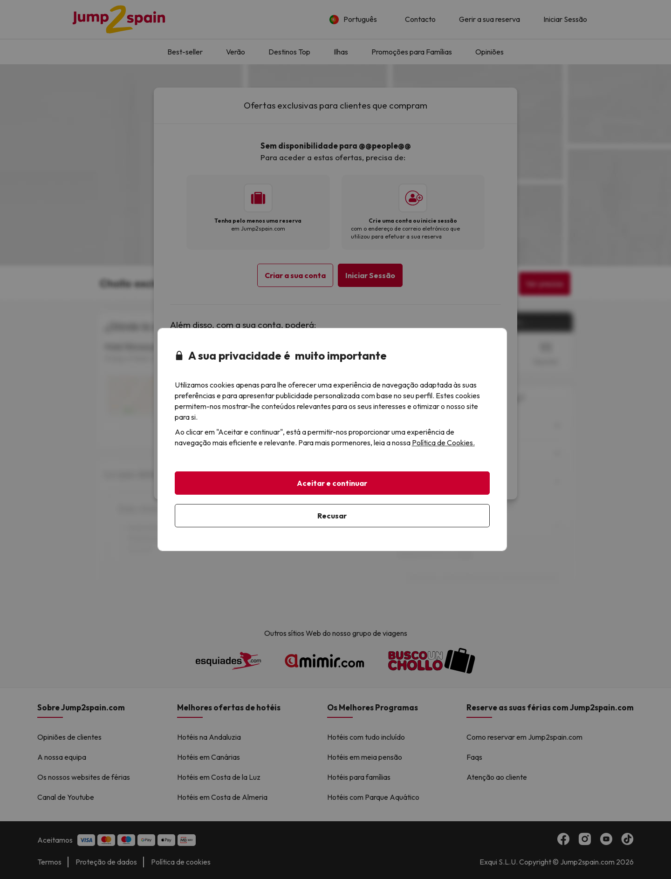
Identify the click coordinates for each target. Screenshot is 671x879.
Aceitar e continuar (332, 483)
